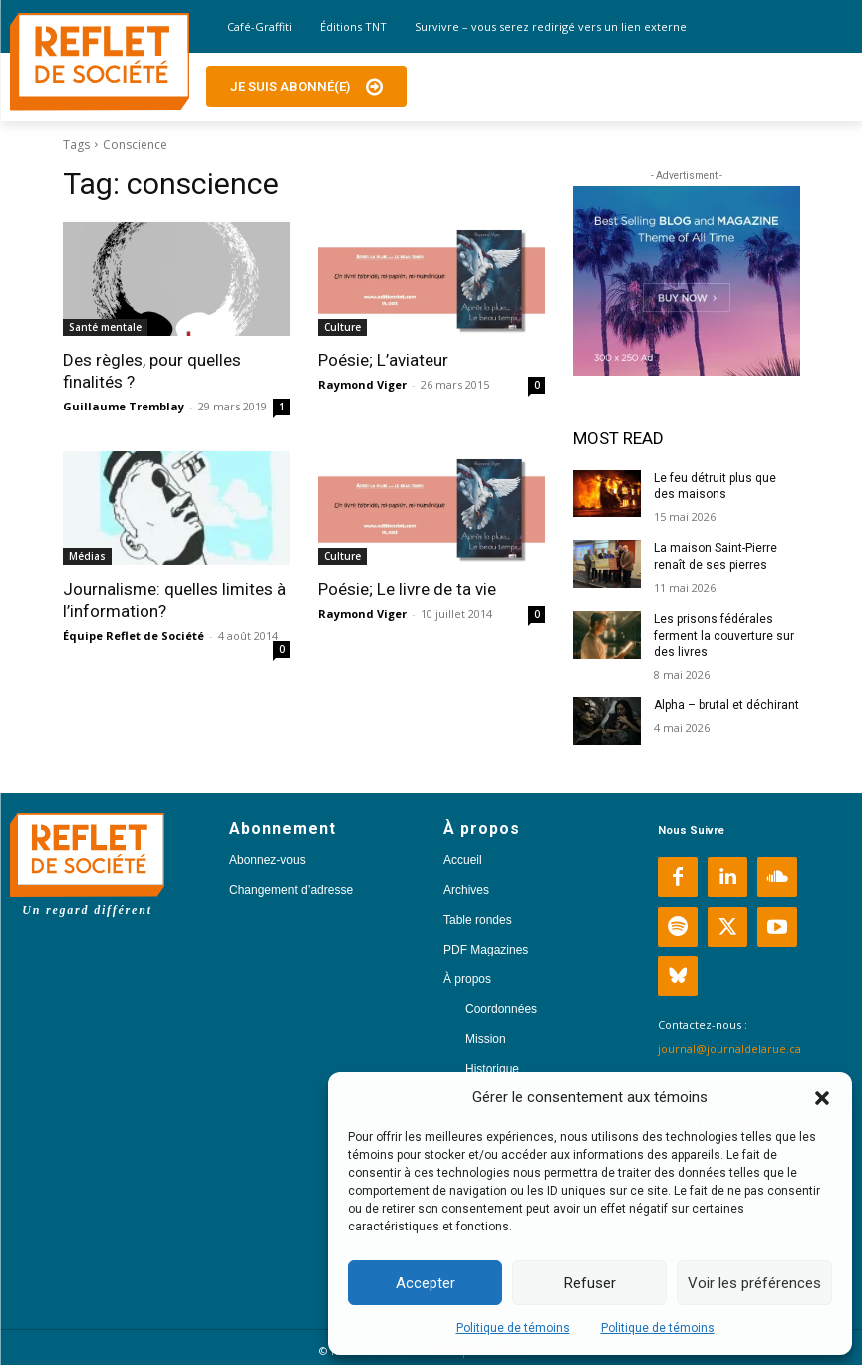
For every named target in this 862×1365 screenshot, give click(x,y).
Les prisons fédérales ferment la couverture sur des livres (724, 636)
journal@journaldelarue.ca (729, 1048)
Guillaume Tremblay (123, 406)
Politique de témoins (513, 1328)
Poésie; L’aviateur (383, 360)
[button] (822, 1098)
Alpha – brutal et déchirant (726, 705)
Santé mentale (105, 327)
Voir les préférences (754, 1283)
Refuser (590, 1283)
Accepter (425, 1283)
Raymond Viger (362, 384)
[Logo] (99, 62)
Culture (342, 327)
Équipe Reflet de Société (133, 635)
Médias (87, 556)
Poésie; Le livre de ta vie (407, 589)
